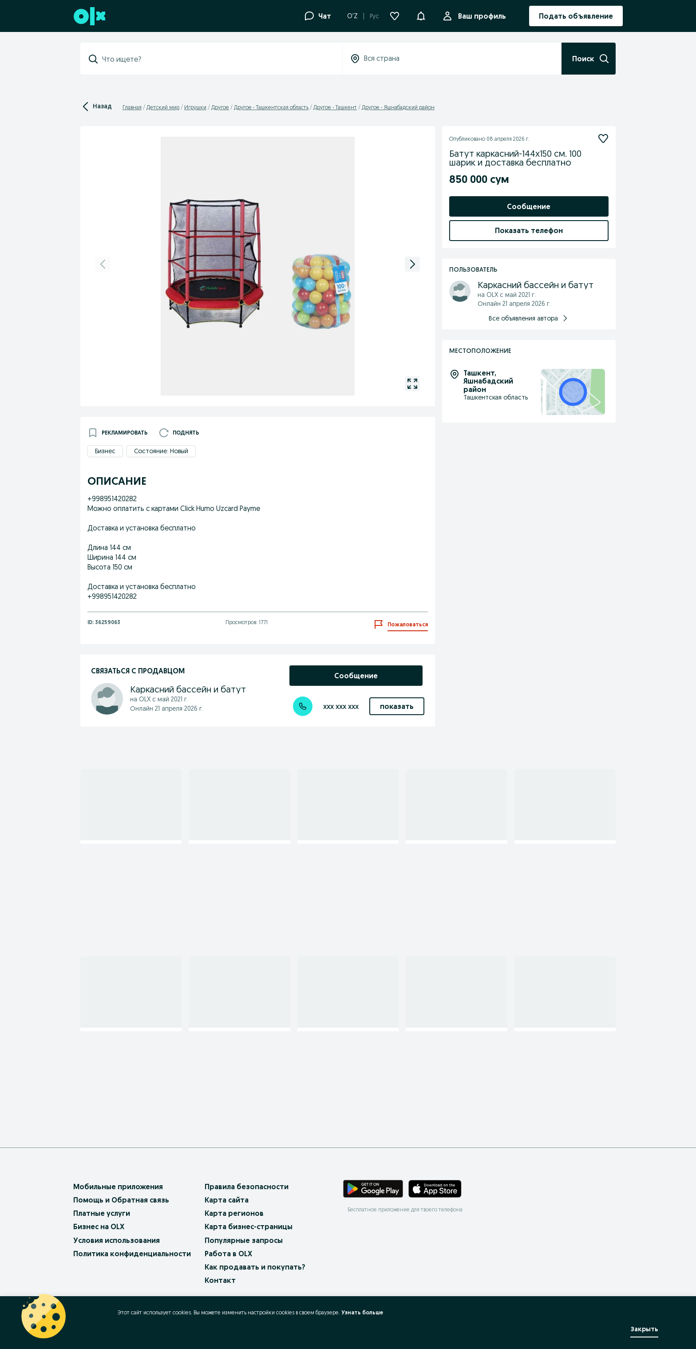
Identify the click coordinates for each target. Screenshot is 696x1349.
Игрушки (195, 107)
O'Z (352, 16)
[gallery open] (412, 383)
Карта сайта (227, 1199)
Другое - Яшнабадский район (398, 107)
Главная (132, 107)
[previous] (103, 264)
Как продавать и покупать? (255, 1266)
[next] (412, 264)
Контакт (220, 1280)
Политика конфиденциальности (132, 1253)
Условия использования (116, 1240)
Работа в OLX (228, 1253)
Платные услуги (101, 1213)
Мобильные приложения (118, 1186)
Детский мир (162, 107)
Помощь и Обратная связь (121, 1199)
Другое (220, 107)
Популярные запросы (244, 1240)
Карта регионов (234, 1213)
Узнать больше (362, 1312)
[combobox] (216, 59)
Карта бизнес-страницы (249, 1226)
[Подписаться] (603, 138)
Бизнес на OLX (98, 1226)
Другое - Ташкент (335, 107)
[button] (420, 15)
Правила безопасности (247, 1186)
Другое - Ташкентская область (271, 107)
